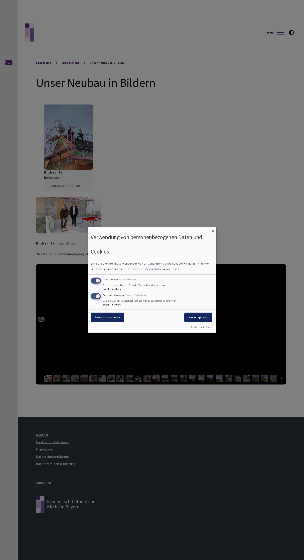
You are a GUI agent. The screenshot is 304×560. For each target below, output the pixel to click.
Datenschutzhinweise (157, 269)
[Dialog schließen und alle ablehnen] (213, 229)
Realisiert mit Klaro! (201, 327)
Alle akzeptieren (198, 317)
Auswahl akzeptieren (107, 317)
